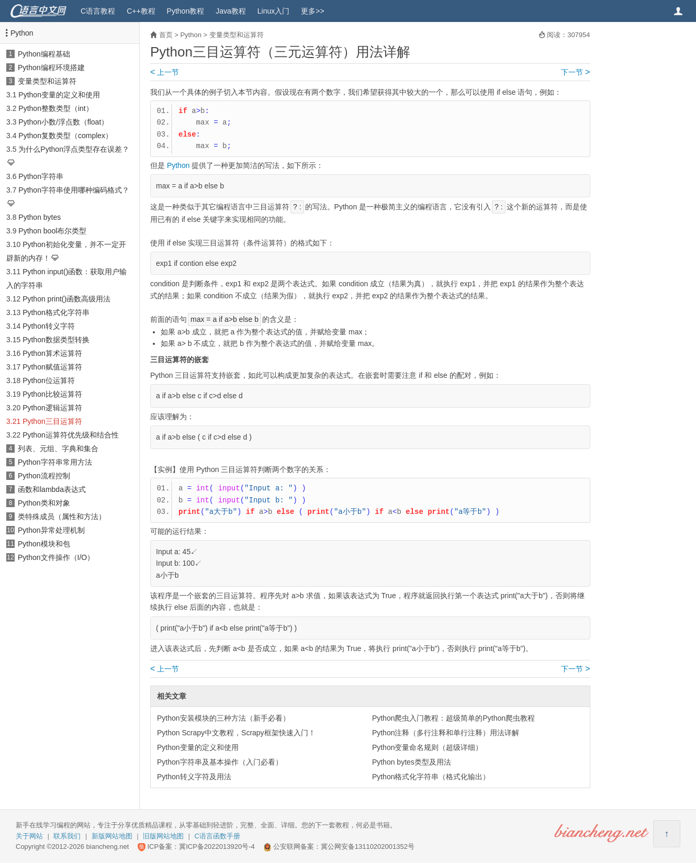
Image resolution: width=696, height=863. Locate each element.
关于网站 (29, 836)
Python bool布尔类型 (52, 231)
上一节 (164, 72)
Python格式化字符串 (56, 312)
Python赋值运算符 (52, 367)
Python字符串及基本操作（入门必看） (220, 762)
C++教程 (141, 11)
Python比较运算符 (52, 394)
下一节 (575, 72)
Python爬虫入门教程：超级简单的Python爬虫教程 (453, 718)
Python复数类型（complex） (65, 135)
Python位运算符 (49, 380)
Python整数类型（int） (55, 108)
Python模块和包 (44, 544)
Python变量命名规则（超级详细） (427, 747)
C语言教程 (98, 11)
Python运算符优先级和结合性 (71, 435)
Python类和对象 (44, 503)
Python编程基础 (44, 54)
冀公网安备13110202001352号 (367, 846)
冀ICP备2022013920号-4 (217, 846)
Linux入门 (273, 11)
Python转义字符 (49, 326)
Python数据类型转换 (56, 339)
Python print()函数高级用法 (66, 299)
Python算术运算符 (52, 353)
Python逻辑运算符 (52, 408)
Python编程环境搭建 (51, 67)
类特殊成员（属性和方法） (62, 516)
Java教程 (231, 11)
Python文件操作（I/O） (56, 557)
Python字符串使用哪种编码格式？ (73, 190)
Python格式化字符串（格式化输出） (431, 776)
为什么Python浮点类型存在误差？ (73, 149)
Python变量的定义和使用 (59, 95)
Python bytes (39, 217)
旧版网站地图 (163, 836)
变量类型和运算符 (47, 81)
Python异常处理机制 (51, 530)
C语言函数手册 (217, 836)
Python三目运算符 (52, 421)
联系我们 (67, 836)
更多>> (312, 11)
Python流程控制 (44, 476)
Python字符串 (40, 176)
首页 (166, 35)
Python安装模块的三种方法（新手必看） (223, 718)
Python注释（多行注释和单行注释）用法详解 (446, 732)
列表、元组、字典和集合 (58, 448)
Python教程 (186, 11)
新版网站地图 (112, 836)
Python (21, 33)
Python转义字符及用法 (194, 776)
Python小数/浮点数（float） (63, 122)
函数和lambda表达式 (52, 489)
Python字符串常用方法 (55, 462)
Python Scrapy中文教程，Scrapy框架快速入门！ (236, 732)
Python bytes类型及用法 (411, 762)
